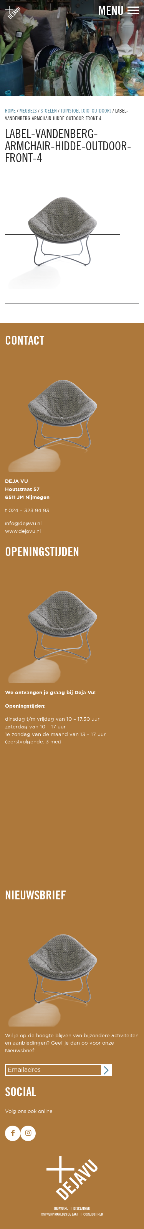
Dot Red (97, 1214)
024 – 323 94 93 (28, 510)
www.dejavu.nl (23, 531)
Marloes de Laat (66, 1214)
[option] (72, 48)
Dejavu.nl (61, 1209)
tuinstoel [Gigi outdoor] (86, 111)
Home (10, 111)
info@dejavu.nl (23, 523)
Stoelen (49, 111)
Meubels (28, 111)
